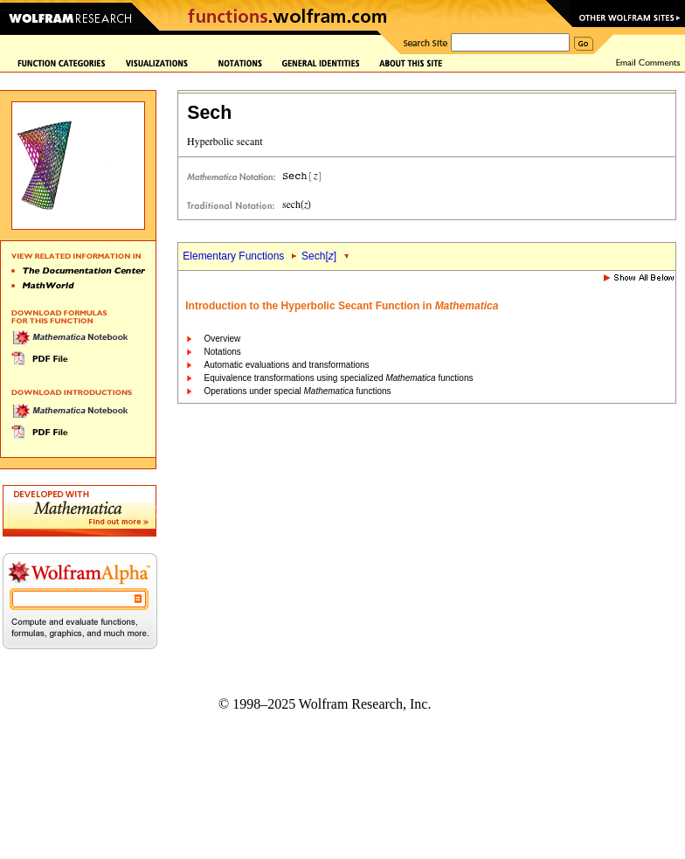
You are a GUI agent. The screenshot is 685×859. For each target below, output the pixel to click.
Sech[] (318, 256)
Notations (222, 352)
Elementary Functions (233, 256)
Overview (222, 338)
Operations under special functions (297, 391)
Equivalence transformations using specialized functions (339, 378)
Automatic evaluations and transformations (287, 365)
